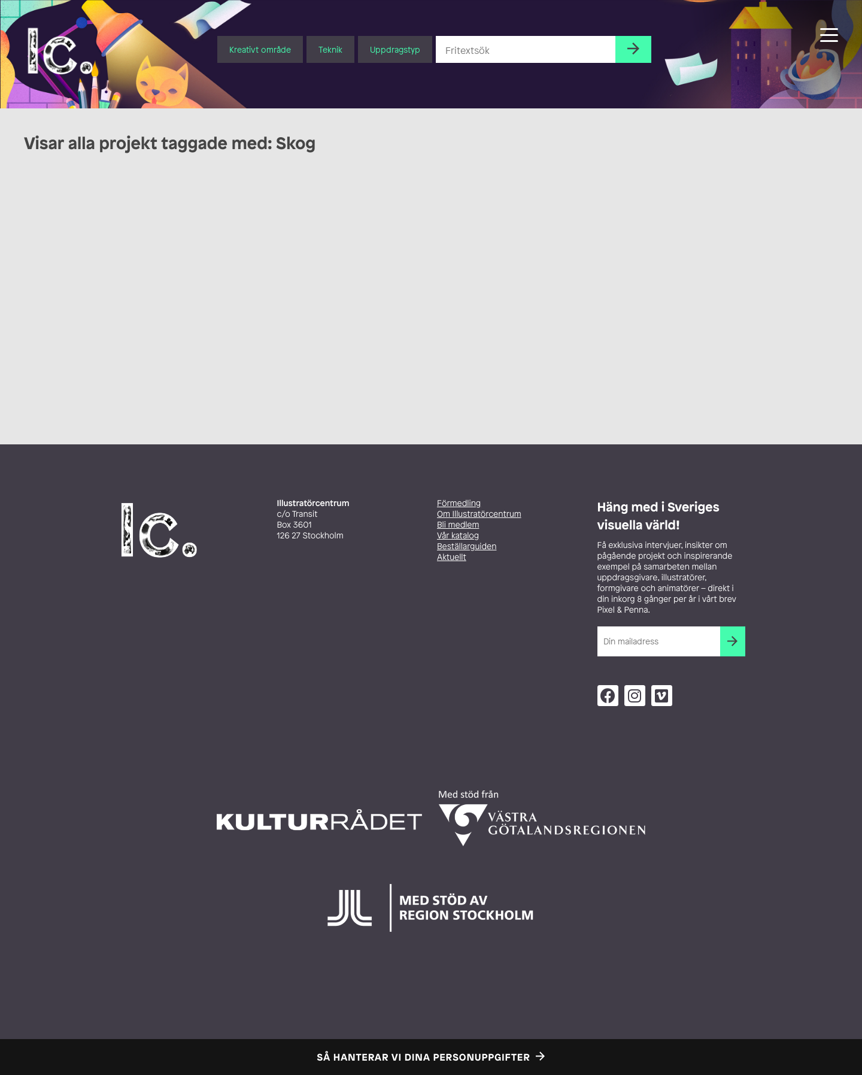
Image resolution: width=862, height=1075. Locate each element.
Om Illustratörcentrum (479, 514)
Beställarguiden (466, 546)
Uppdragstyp (395, 49)
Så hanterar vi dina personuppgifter (423, 1057)
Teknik (330, 49)
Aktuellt (451, 557)
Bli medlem (458, 525)
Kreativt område (260, 49)
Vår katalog (458, 535)
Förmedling (459, 503)
